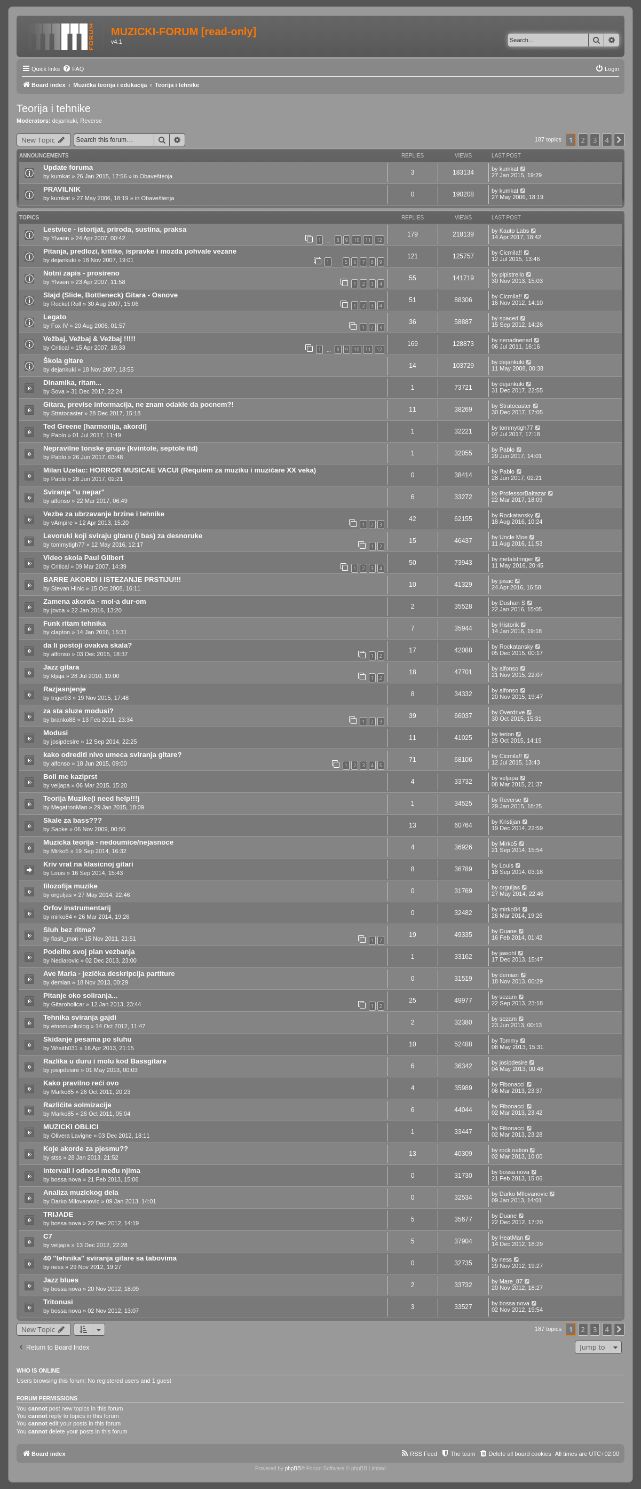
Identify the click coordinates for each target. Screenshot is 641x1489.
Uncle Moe (514, 537)
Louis (58, 873)
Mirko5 (60, 851)
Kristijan (510, 821)
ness (57, 1267)
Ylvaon (60, 238)
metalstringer (517, 559)
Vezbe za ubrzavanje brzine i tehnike (103, 514)
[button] (619, 139)
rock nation (514, 1150)
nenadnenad (516, 340)
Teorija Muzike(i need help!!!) (91, 798)
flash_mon (64, 938)
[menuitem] (73, 68)
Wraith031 (64, 1048)
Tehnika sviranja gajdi (79, 1017)
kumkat (60, 176)
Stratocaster (67, 413)
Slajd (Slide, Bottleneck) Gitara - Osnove (110, 295)
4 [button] (607, 140)
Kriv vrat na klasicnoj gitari (88, 864)
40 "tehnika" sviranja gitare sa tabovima (110, 1258)
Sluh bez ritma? (69, 930)
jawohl (508, 953)
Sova (58, 391)
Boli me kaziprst (70, 777)
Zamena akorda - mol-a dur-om (94, 601)
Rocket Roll (66, 304)
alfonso (60, 501)
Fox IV (59, 325)
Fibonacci (512, 1084)
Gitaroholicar (67, 1004)
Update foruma (68, 167)
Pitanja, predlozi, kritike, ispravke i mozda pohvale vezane (139, 251)
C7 (47, 1236)
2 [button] (583, 140)
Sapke (59, 829)
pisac (506, 581)
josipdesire (65, 741)
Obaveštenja (155, 176)
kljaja (58, 676)
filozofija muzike (70, 886)
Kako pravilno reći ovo (80, 1083)
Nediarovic (65, 960)
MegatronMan (69, 807)
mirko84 (61, 916)
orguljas (61, 895)
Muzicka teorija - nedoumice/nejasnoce (108, 842)
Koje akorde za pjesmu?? (85, 1149)
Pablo (58, 435)
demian (60, 982)
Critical (60, 347)
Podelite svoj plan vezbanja (89, 952)
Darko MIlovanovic (75, 1201)
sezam (508, 997)
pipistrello (512, 274)
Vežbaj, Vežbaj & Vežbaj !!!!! (89, 339)
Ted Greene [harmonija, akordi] (95, 426)
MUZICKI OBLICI (70, 1127)
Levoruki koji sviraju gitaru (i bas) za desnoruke (122, 536)
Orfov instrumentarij (77, 908)
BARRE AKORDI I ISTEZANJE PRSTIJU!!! (112, 580)
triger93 (61, 698)
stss (56, 1157)
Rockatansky (516, 515)
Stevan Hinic (67, 588)
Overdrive (512, 712)
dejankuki (64, 120)
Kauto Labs (514, 230)
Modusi (55, 733)
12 (379, 240)
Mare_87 (511, 1281)
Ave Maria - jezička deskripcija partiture (109, 974)
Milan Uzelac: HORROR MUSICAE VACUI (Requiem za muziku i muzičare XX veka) (179, 470)
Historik (509, 624)
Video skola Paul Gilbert (83, 558)
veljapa (60, 785)
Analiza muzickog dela (80, 1192)
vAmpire (62, 522)
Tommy (509, 1040)
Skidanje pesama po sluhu (87, 1039)
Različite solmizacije (77, 1105)
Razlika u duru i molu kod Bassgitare (105, 1061)
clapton (60, 632)
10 (356, 240)
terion (507, 734)
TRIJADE (58, 1214)
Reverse (91, 120)
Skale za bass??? (72, 820)
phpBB (293, 1468)
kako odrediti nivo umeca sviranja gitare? (112, 755)
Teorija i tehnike (54, 108)
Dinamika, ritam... (72, 383)
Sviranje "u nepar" (74, 492)
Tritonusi (58, 1302)
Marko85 (62, 1092)
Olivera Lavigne (71, 1135)
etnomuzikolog (70, 1026)
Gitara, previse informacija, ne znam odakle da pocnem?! (138, 404)
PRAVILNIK (62, 189)
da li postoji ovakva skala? (87, 645)
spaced (509, 318)
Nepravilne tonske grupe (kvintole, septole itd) (120, 448)
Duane (508, 931)
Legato (54, 317)
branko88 (63, 719)
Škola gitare (63, 361)
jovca (58, 610)
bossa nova (66, 1179)
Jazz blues (60, 1280)
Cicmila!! (511, 252)
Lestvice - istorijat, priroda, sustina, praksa (114, 229)
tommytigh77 (516, 427)
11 (367, 240)
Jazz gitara (61, 667)
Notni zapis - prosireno (81, 273)
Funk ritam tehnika (74, 623)
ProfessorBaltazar (523, 493)
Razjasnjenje (64, 689)
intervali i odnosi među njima (91, 1171)
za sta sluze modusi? (78, 711)
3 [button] (595, 140)
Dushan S (512, 603)
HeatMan (512, 1237)
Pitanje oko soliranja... (80, 995)
